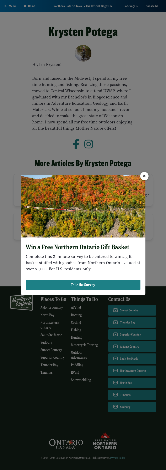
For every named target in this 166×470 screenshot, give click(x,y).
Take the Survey (83, 284)
